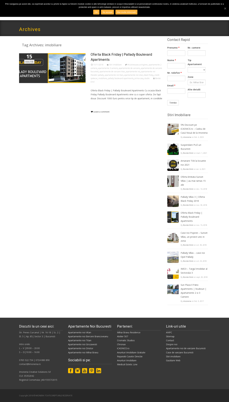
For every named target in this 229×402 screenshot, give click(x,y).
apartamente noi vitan (133, 75)
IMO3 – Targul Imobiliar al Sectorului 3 (194, 270)
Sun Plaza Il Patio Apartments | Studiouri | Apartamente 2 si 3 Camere (193, 290)
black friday (148, 75)
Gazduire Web (173, 360)
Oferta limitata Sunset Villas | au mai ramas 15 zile (193, 180)
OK (96, 12)
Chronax (121, 344)
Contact (170, 340)
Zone (190, 76)
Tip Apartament (195, 62)
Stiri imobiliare (115, 64)
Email (171, 85)
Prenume (173, 47)
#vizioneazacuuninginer (137, 64)
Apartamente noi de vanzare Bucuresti (186, 348)
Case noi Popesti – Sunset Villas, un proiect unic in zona (194, 236)
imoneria (187, 137)
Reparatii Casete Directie (129, 356)
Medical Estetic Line (127, 364)
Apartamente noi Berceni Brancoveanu (88, 336)
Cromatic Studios (126, 340)
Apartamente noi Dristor (80, 348)
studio (146, 78)
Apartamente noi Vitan (79, 332)
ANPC (169, 332)
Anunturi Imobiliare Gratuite (131, 352)
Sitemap (170, 336)
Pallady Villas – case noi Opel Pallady (193, 254)
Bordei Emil (188, 153)
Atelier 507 (122, 336)
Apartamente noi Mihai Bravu (83, 352)
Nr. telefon (174, 72)
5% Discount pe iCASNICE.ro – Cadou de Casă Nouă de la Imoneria (194, 128)
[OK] (225, 8)
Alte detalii (194, 89)
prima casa (138, 78)
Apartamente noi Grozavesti (82, 344)
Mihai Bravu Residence (128, 332)
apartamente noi (133, 71)
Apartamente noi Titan (79, 340)
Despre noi (171, 344)
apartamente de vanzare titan (112, 71)
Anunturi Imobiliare (126, 360)
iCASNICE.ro (123, 348)
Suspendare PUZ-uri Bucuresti (191, 146)
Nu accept (107, 12)
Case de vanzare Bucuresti (179, 352)
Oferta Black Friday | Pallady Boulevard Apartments (191, 216)
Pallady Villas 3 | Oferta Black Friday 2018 (193, 198)
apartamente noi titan (114, 75)
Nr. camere (194, 47)
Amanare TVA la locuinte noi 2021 (193, 162)
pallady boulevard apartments (120, 78)
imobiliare (102, 78)
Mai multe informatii (126, 12)
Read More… (98, 104)
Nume (171, 60)
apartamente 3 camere (108, 68)
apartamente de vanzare (129, 68)
